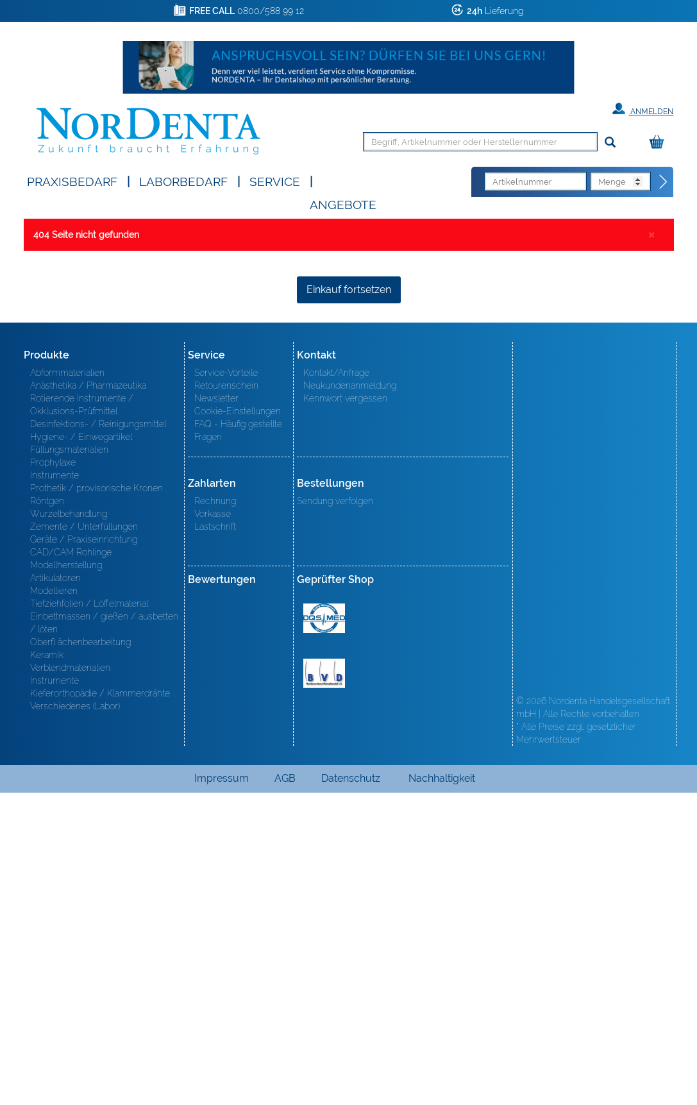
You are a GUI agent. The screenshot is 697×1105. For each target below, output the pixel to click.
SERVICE (274, 180)
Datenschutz (350, 1090)
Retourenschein (226, 698)
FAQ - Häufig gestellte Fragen (238, 742)
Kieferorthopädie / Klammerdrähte (100, 1005)
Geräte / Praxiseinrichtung (83, 852)
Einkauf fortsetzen (349, 602)
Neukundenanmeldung (349, 698)
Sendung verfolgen (335, 813)
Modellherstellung (66, 877)
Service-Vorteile (226, 685)
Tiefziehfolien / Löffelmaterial (89, 916)
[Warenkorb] (660, 142)
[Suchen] (610, 143)
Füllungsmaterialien (69, 762)
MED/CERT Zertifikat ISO (324, 930)
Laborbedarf (183, 180)
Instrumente (54, 787)
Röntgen (47, 813)
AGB (285, 1090)
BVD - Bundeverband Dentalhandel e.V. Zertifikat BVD (324, 985)
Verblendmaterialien (70, 980)
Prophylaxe (53, 775)
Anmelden (642, 109)
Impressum (221, 1090)
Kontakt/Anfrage (336, 685)
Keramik (46, 967)
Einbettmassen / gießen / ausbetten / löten (104, 935)
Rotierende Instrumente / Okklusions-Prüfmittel (81, 717)
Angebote (343, 204)
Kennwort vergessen (345, 710)
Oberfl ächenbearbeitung (80, 954)
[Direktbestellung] (663, 182)
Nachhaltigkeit (441, 1090)
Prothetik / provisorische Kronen (96, 800)
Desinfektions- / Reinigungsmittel (98, 736)
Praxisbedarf (72, 180)
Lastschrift (215, 839)
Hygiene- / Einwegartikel (81, 749)
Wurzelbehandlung (68, 826)
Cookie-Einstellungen (237, 723)
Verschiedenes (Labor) (75, 1018)
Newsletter (216, 710)
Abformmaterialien (67, 685)
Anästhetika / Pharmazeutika (88, 698)
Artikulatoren (55, 890)
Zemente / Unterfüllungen (84, 839)
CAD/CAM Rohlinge (71, 864)
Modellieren (54, 903)
